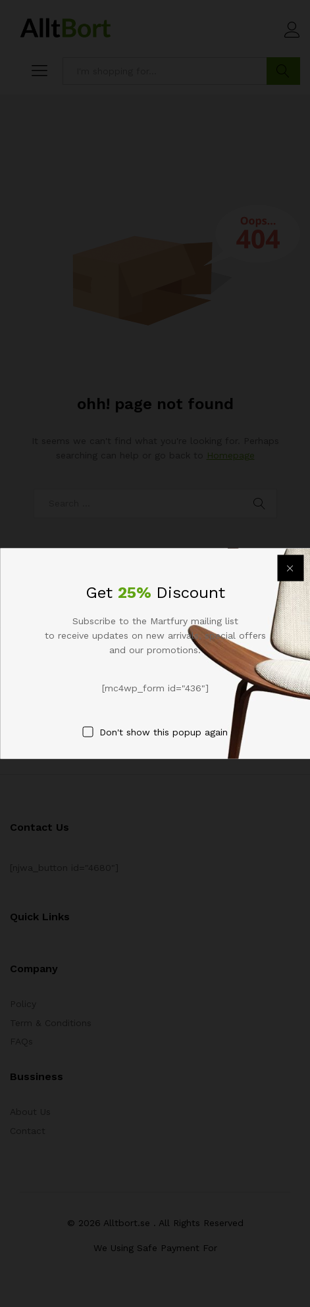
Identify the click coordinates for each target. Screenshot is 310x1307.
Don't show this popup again (163, 732)
